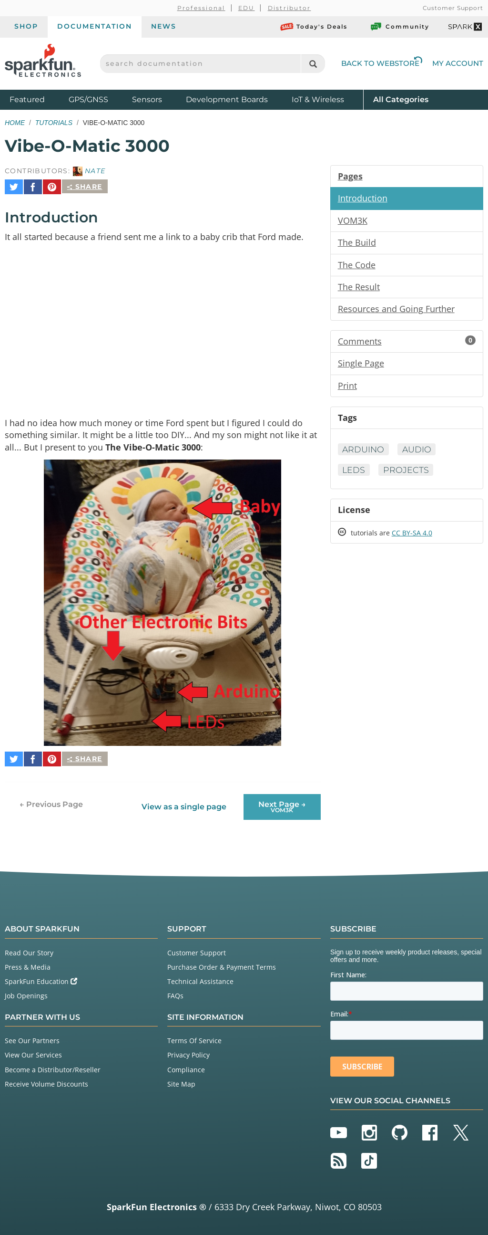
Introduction (362, 198)
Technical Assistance (200, 974)
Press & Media (28, 959)
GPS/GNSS (88, 99)
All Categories (400, 99)
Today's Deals (313, 26)
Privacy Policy (188, 1048)
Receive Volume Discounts (46, 1076)
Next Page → (282, 799)
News (163, 26)
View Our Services (33, 1048)
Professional (201, 7)
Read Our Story (29, 945)
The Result (359, 288)
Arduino (364, 452)
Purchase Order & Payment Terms (221, 959)
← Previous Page (51, 797)
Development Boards (227, 99)
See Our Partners (32, 1033)
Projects (407, 473)
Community (399, 26)
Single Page (361, 365)
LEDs (354, 473)
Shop (26, 26)
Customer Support (453, 7)
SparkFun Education (41, 974)
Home (15, 122)
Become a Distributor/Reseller (53, 1062)
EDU (246, 7)
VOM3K (352, 221)
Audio (418, 452)
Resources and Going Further (396, 310)
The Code (357, 266)
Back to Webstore (381, 63)
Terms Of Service (194, 1033)
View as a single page (184, 800)
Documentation (94, 26)
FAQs (175, 989)
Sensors (147, 99)
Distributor (289, 7)
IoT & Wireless (318, 99)
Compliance (186, 1062)
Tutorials (53, 122)
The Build (357, 243)
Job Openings (26, 989)
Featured (37, 99)
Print (347, 388)
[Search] (313, 63)
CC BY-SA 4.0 (412, 536)
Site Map (181, 1076)
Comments (407, 343)
